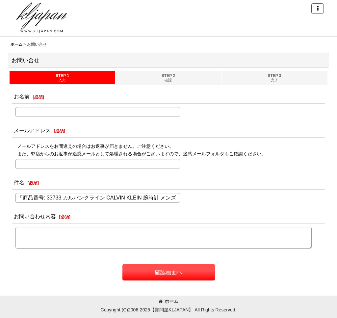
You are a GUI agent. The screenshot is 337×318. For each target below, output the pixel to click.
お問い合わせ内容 (35, 216)
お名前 (22, 96)
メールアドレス (32, 130)
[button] (317, 8)
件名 (19, 182)
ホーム (168, 301)
